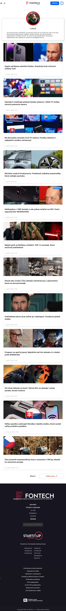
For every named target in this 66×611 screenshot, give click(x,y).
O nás (33, 510)
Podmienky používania (33, 579)
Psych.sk (37, 558)
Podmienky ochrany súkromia (32, 568)
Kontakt (33, 504)
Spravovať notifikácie (33, 524)
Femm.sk (37, 553)
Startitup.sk (28, 548)
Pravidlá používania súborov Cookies (33, 576)
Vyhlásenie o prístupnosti (33, 573)
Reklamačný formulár (33, 587)
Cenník (33, 516)
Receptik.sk (38, 555)
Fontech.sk (28, 553)
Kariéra (33, 519)
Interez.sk (37, 548)
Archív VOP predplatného (33, 585)
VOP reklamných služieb (33, 590)
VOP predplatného (33, 582)
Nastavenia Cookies (33, 571)
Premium (55, 3)
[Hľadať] (4, 3)
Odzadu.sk (28, 551)
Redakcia (33, 513)
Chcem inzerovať (33, 507)
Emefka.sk (37, 551)
